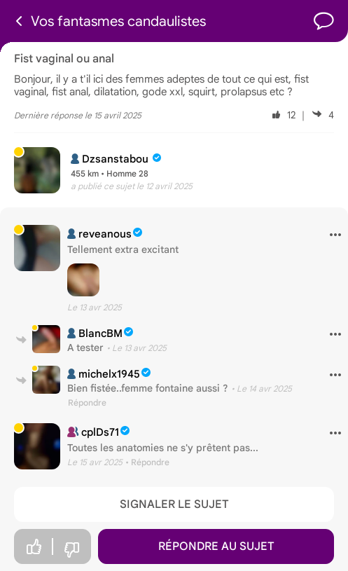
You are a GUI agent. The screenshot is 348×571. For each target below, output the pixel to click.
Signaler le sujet (174, 504)
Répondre (87, 402)
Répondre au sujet (216, 546)
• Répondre (147, 462)
